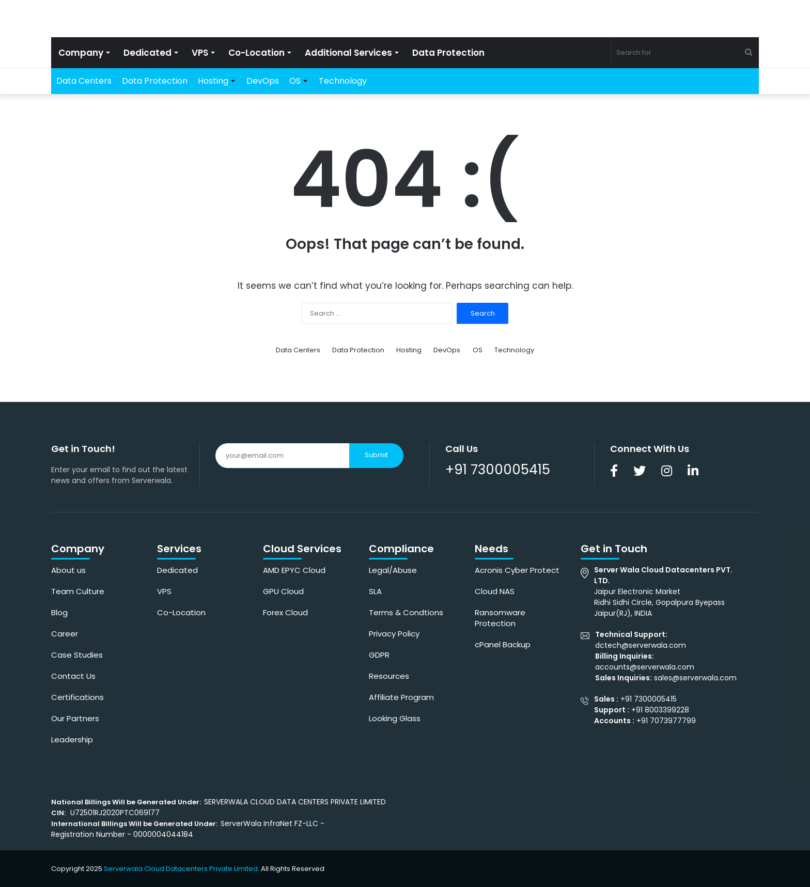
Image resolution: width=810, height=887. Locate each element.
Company (80, 52)
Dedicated (147, 52)
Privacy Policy (394, 633)
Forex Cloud (285, 612)
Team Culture (77, 591)
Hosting (213, 81)
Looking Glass (394, 718)
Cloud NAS (495, 591)
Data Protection (448, 52)
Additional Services (348, 52)
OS (295, 81)
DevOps (262, 81)
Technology (343, 81)
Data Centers (84, 81)
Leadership (72, 739)
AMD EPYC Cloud (294, 570)
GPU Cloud (283, 591)
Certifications (77, 697)
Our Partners (75, 718)
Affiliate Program (401, 697)
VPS (200, 52)
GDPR (379, 654)
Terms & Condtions (406, 612)
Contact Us (73, 676)
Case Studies (77, 654)
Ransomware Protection (500, 618)
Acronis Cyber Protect (517, 570)
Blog (59, 612)
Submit (376, 455)
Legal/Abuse (393, 570)
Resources (389, 676)
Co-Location (256, 52)
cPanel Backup (503, 644)
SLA (375, 591)
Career (64, 633)
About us (68, 570)
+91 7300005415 (497, 469)
